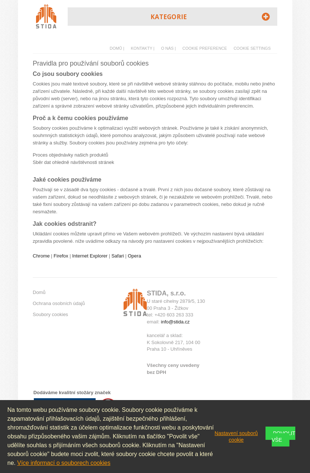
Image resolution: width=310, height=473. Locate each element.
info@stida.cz (175, 322)
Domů (39, 292)
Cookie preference (204, 48)
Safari (117, 256)
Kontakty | (142, 48)
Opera (134, 256)
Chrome (41, 256)
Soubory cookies (50, 314)
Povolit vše (283, 436)
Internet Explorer (89, 256)
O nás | (168, 48)
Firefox (61, 256)
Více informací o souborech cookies (63, 463)
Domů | (117, 48)
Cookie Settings (252, 48)
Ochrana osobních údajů (59, 303)
